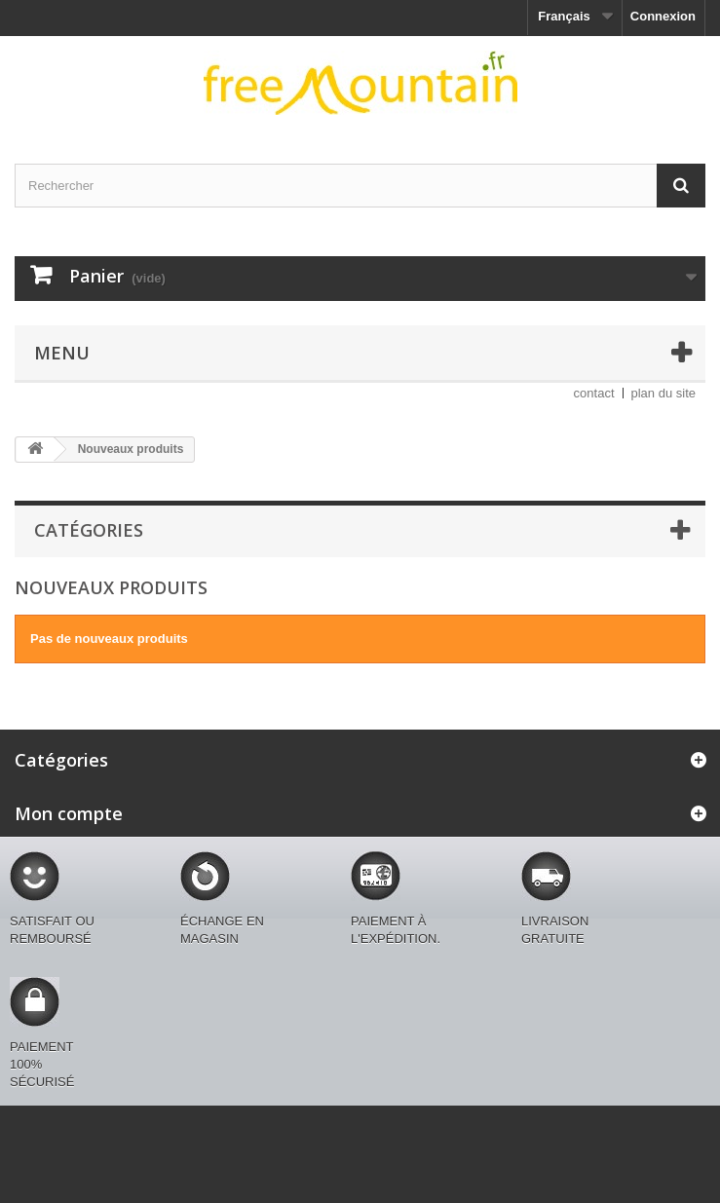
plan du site (664, 393)
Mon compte (69, 813)
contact (594, 393)
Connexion (663, 16)
